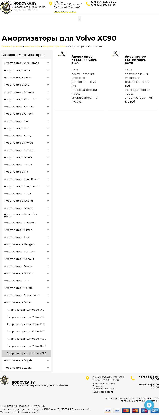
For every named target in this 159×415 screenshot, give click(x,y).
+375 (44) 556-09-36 (103, 1)
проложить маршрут (65, 11)
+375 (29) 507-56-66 (103, 4)
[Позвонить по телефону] (149, 405)
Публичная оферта (103, 391)
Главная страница (12, 46)
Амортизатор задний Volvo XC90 (135, 59)
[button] (79, 18)
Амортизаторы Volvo (54, 46)
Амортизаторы (32, 46)
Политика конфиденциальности (104, 387)
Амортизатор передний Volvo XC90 (84, 59)
